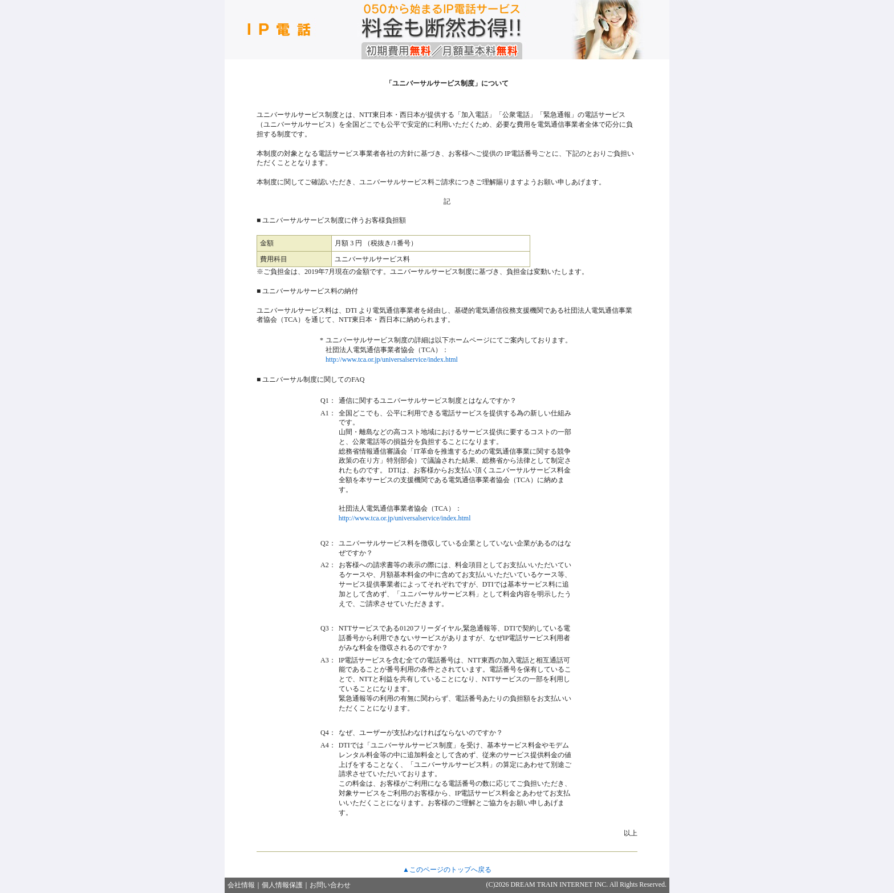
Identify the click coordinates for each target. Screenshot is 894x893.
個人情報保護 (282, 885)
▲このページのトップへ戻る (447, 870)
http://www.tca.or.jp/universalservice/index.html (392, 359)
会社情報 (241, 885)
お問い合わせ (330, 885)
